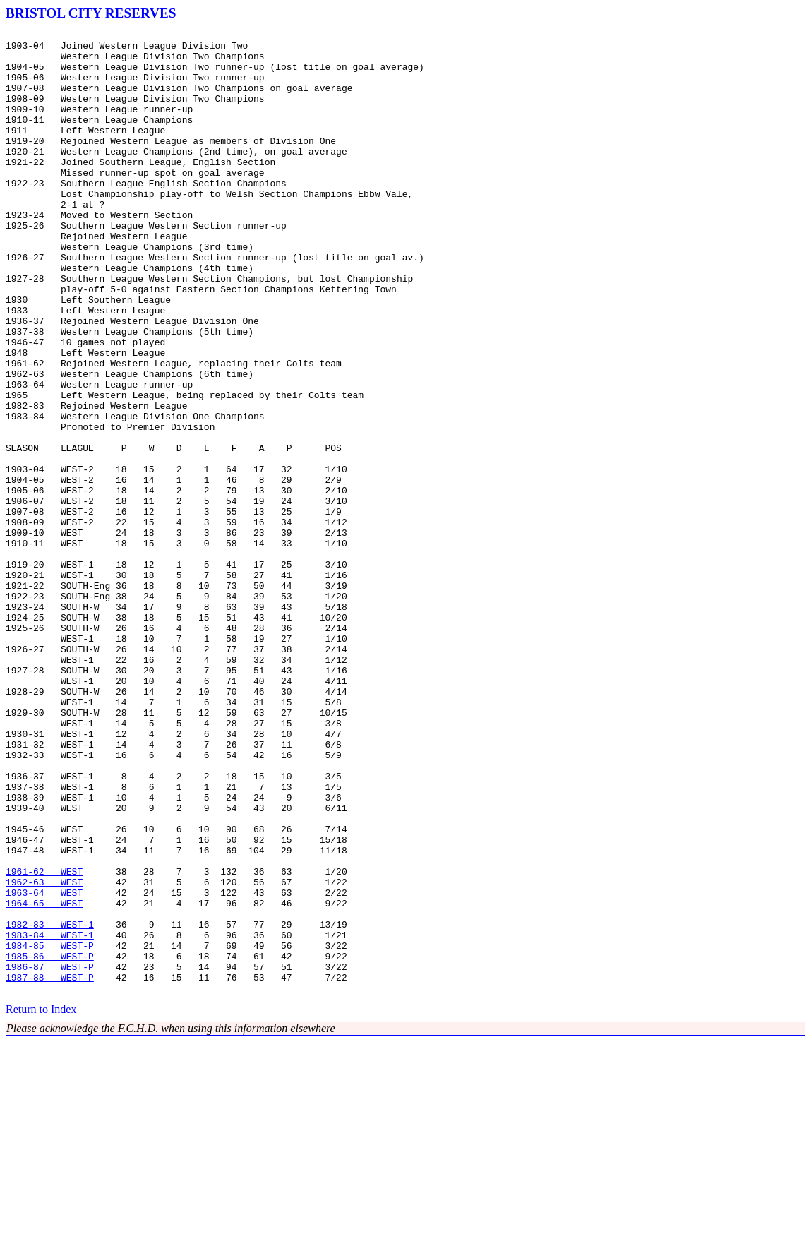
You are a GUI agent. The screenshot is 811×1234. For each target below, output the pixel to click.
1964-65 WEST (44, 1078)
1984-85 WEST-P (50, 1129)
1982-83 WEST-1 (50, 1104)
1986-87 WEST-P (50, 1155)
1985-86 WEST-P (50, 1142)
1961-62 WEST (44, 1040)
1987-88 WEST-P (50, 1167)
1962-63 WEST (44, 1053)
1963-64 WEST (44, 1066)
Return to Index (41, 1202)
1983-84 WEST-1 (50, 1116)
